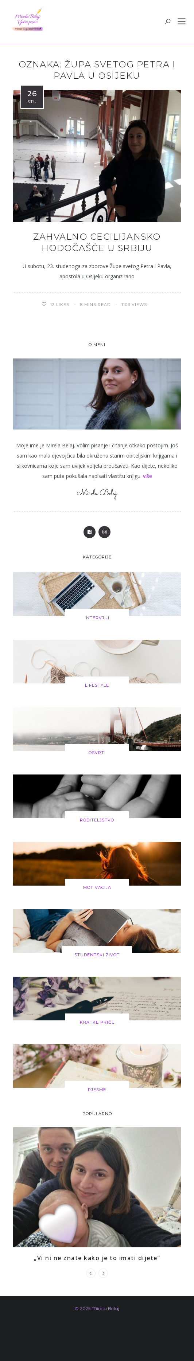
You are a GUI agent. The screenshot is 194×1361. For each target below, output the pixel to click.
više (147, 475)
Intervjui (97, 617)
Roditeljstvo (97, 820)
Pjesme (97, 1089)
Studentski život (97, 954)
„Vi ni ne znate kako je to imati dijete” (97, 1258)
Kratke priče (97, 1022)
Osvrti (97, 752)
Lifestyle (97, 685)
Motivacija (97, 887)
